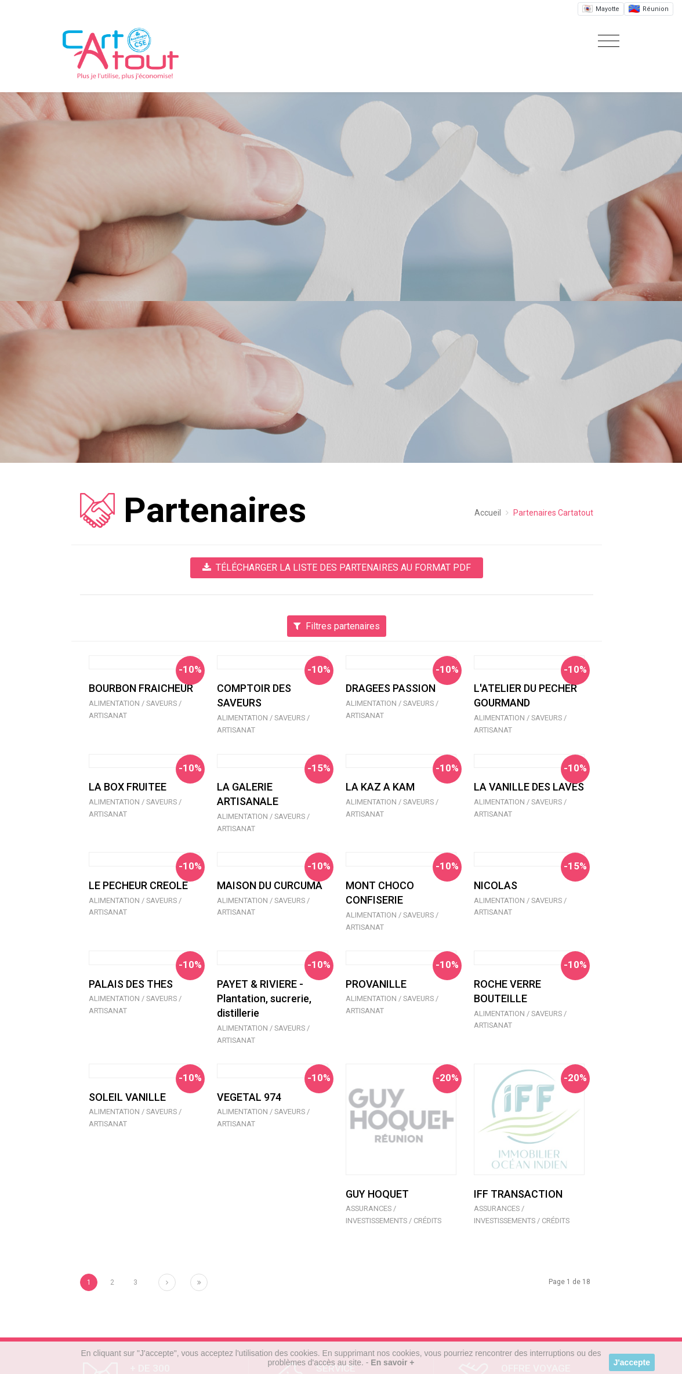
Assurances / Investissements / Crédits (393, 1214)
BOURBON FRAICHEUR (141, 688)
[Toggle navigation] (605, 41)
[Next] (167, 1282)
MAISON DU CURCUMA (269, 885)
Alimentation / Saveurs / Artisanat (135, 709)
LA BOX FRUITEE (127, 787)
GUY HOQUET (377, 1194)
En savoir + (392, 1362)
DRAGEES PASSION (391, 688)
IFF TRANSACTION (518, 1194)
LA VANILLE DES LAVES (529, 787)
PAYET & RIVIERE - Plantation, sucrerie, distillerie (264, 998)
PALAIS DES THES (131, 984)
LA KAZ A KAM (380, 787)
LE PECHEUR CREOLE (138, 885)
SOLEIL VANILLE (127, 1097)
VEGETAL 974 (249, 1097)
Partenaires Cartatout (553, 512)
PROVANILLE (376, 984)
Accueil (487, 512)
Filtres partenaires (336, 626)
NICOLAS (495, 885)
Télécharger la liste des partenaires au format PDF (336, 567)
